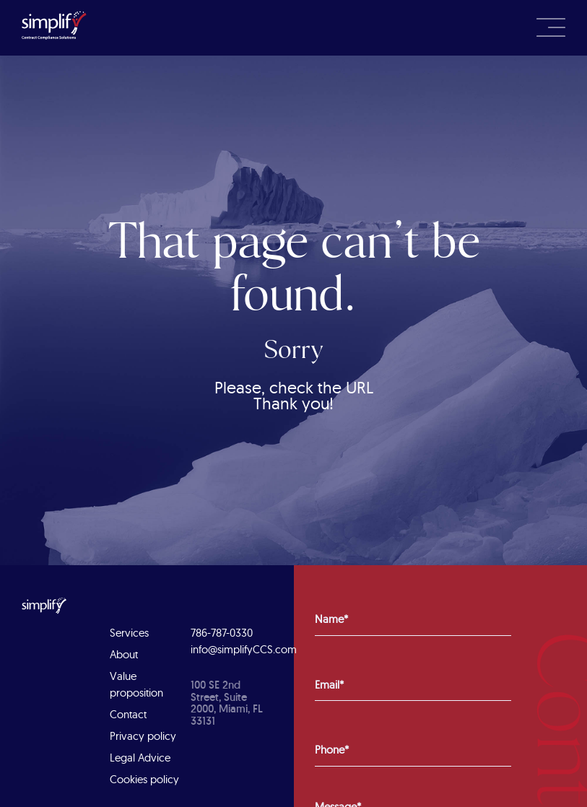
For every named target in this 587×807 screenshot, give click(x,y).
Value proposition (136, 684)
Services (129, 633)
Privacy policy (143, 736)
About (124, 654)
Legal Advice (140, 757)
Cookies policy (144, 779)
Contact (128, 714)
